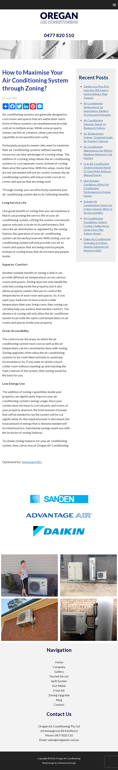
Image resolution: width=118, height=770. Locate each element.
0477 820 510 (59, 35)
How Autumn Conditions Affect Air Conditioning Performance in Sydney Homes (97, 188)
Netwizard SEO (32, 462)
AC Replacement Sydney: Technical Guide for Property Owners (98, 137)
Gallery (59, 671)
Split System (59, 681)
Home (59, 662)
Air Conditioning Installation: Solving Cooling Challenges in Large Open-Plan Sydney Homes (96, 226)
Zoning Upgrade (59, 695)
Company (59, 667)
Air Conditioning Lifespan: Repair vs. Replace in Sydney (95, 124)
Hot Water (59, 685)
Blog (59, 700)
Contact (59, 704)
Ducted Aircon (59, 676)
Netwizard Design (67, 763)
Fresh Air (59, 690)
